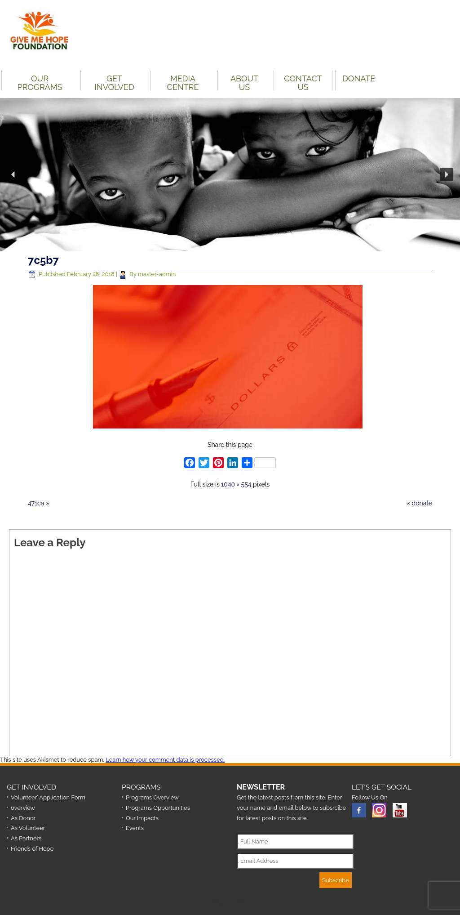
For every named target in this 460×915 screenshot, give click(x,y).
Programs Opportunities (158, 807)
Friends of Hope (32, 848)
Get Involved (114, 82)
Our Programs (40, 82)
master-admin (157, 274)
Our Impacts (142, 818)
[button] (13, 174)
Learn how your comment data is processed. (165, 759)
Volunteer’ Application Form (48, 797)
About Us (244, 82)
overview (23, 807)
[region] (230, 174)
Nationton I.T (249, 902)
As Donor (23, 818)
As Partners (26, 838)
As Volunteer (28, 828)
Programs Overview (152, 797)
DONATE (358, 78)
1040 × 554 (236, 484)
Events (135, 828)
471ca (36, 503)
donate (421, 503)
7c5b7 (43, 260)
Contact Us (303, 82)
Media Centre (183, 82)
